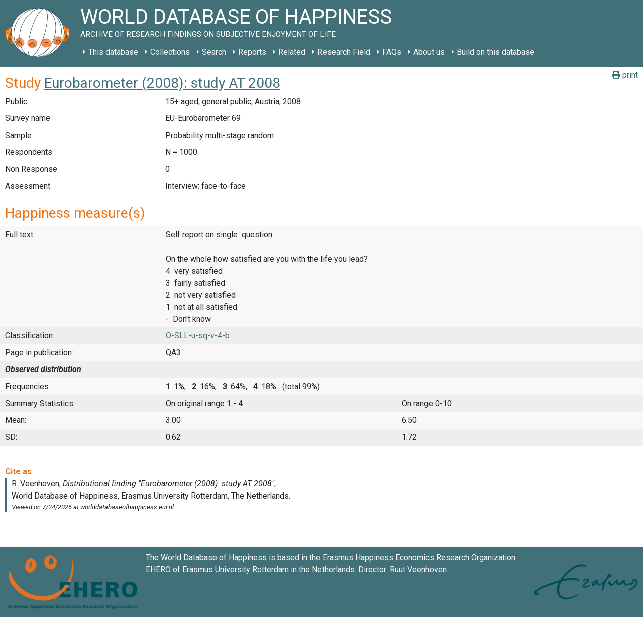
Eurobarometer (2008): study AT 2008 (162, 83)
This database (113, 52)
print (625, 75)
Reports (252, 52)
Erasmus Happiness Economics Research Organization (419, 557)
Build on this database (495, 52)
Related (291, 52)
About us (429, 52)
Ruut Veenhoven (418, 569)
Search (214, 52)
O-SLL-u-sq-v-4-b (198, 335)
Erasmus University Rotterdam (235, 569)
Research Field (343, 52)
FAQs (391, 52)
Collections (170, 52)
